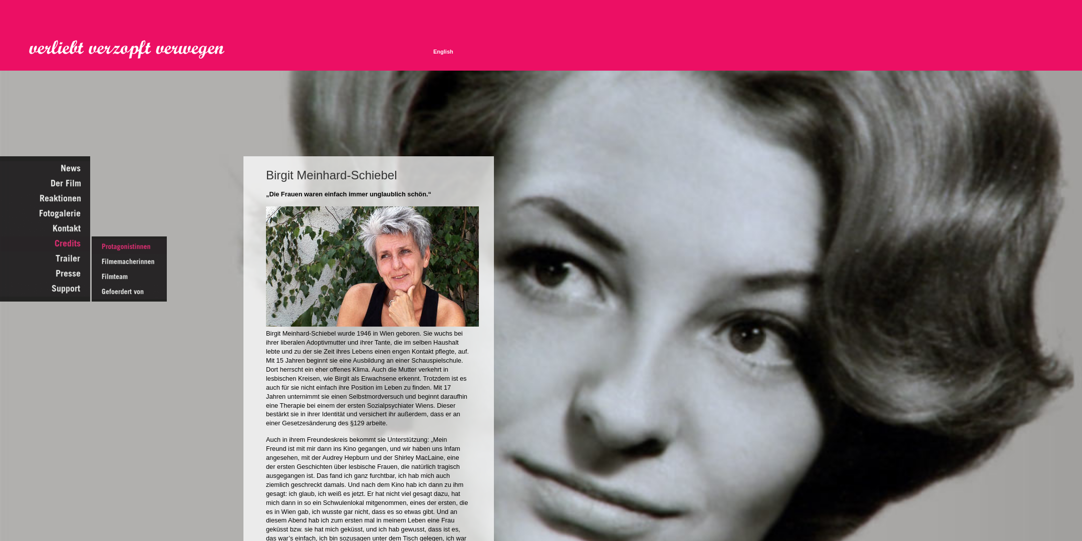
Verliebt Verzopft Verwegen (133, 50)
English (443, 52)
